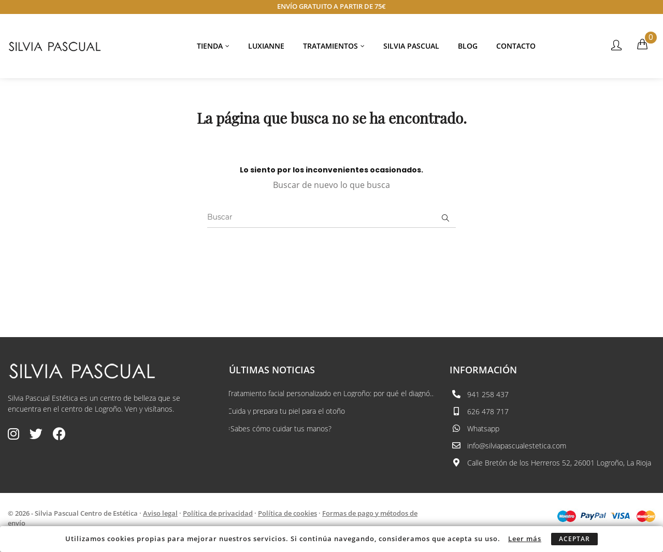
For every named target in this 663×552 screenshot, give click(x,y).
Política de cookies (287, 513)
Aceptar (574, 538)
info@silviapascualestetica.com (516, 446)
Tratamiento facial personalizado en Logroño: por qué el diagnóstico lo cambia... (332, 393)
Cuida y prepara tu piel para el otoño (288, 411)
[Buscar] (331, 217)
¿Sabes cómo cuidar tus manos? (281, 428)
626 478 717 (488, 411)
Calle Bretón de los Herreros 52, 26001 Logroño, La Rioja (559, 463)
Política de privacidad (218, 513)
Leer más (524, 538)
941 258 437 (488, 394)
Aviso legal (160, 513)
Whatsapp (483, 428)
